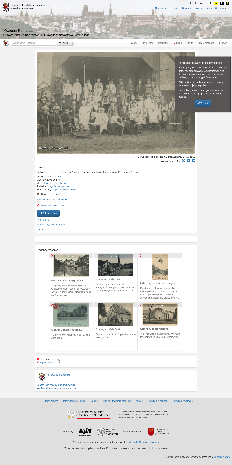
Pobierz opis (43, 219)
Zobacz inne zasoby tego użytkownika (56, 385)
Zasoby (133, 43)
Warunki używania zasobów (197, 8)
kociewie (41, 199)
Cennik (40, 229)
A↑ (202, 3)
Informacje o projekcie (167, 8)
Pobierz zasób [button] (48, 213)
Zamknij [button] (203, 103)
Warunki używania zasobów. (51, 224)
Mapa (177, 43)
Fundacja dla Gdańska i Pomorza (142, 442)
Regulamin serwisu (158, 401)
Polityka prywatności (183, 401)
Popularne (163, 43)
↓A (189, 3)
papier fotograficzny (56, 183)
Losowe (223, 43)
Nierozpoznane (206, 43)
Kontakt (139, 401)
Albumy (190, 43)
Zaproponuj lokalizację (49, 362)
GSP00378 (58, 176)
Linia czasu (147, 43)
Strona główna (51, 401)
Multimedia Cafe (221, 457)
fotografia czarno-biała (58, 186)
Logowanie (222, 8)
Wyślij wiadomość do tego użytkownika (56, 388)
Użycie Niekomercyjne (64, 189)
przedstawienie (60, 199)
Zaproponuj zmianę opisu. (51, 205)
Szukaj (63, 43)
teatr (49, 199)
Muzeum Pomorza (59, 374)
